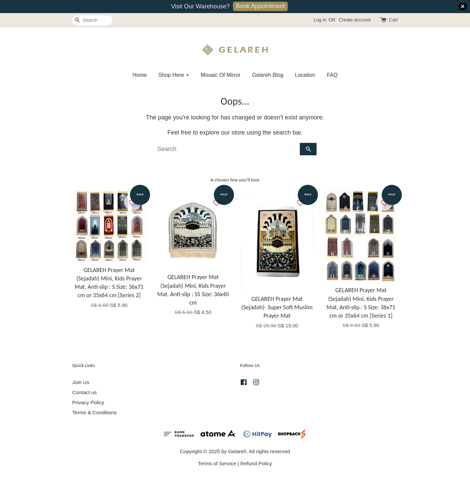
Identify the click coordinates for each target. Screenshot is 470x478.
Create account (355, 19)
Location (305, 75)
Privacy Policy (88, 402)
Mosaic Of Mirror (220, 75)
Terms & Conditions (94, 412)
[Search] (92, 20)
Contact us (84, 392)
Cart (393, 19)
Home (139, 75)
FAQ (332, 75)
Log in (320, 19)
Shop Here (173, 75)
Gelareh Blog (267, 75)
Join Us (80, 382)
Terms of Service (217, 463)
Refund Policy (256, 463)
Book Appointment (260, 6)
